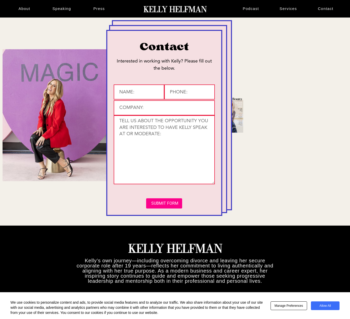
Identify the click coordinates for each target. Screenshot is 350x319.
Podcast (251, 8)
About (24, 8)
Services (288, 8)
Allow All (325, 306)
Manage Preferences (289, 306)
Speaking (61, 8)
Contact (325, 8)
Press (99, 8)
